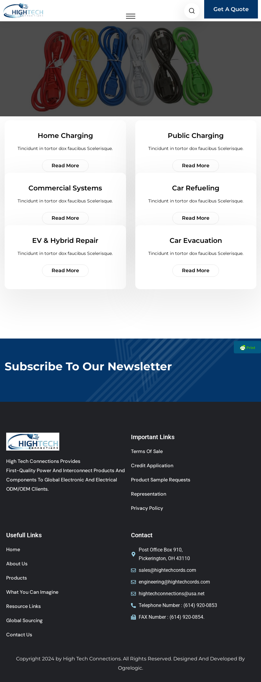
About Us (16, 563)
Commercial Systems (65, 188)
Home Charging (65, 135)
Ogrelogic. (130, 668)
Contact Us (19, 634)
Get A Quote (231, 9)
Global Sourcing (24, 620)
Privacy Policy (147, 508)
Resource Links (23, 606)
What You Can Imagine (32, 592)
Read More (65, 165)
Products (16, 578)
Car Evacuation (196, 240)
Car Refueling (195, 188)
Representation (148, 494)
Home (13, 549)
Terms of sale (147, 451)
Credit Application (152, 465)
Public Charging (196, 135)
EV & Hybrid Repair (65, 240)
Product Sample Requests (160, 479)
